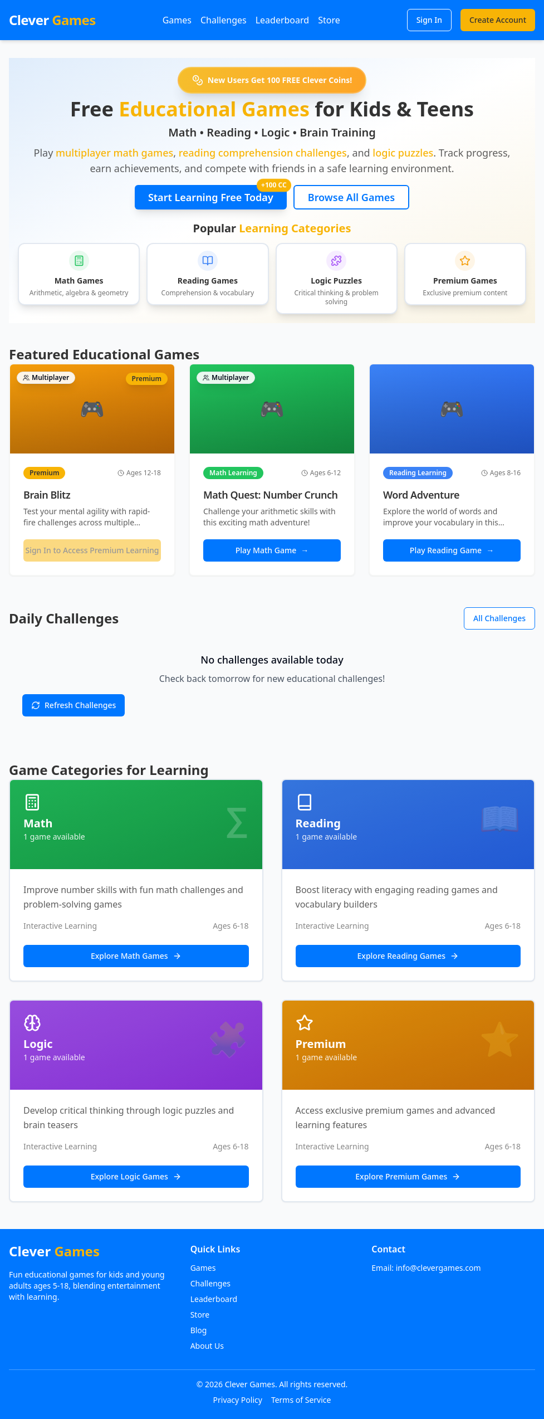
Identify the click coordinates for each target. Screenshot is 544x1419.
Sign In (429, 19)
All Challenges (499, 618)
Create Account (497, 19)
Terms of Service (301, 1399)
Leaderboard (282, 20)
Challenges (223, 20)
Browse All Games (351, 197)
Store (329, 20)
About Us (207, 1345)
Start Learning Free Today (217, 194)
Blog (198, 1330)
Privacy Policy (237, 1399)
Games (177, 20)
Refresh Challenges (73, 705)
